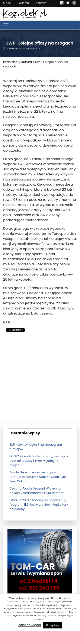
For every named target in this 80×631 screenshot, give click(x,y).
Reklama (23, 3)
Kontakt (41, 3)
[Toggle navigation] (6, 25)
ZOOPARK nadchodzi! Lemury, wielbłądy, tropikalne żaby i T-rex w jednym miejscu (39, 460)
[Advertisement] (40, 380)
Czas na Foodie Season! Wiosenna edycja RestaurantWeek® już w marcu (37, 490)
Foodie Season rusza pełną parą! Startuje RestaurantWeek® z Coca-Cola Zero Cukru (39, 476)
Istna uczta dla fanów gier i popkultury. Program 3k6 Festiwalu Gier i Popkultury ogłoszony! (39, 504)
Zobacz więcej (29, 625)
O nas (7, 3)
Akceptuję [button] (52, 625)
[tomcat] (39, 561)
